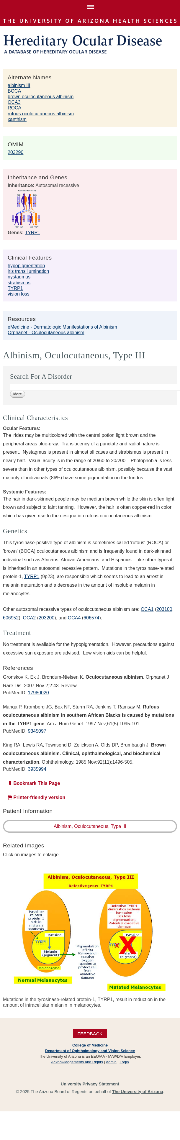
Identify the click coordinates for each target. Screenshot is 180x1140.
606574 (91, 617)
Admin (111, 1062)
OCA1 (147, 609)
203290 (15, 152)
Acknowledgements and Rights (77, 1062)
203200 (46, 617)
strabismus (19, 282)
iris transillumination (28, 271)
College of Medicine (90, 1045)
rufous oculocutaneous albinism (41, 113)
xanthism (17, 119)
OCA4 (74, 617)
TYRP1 (32, 232)
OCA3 (14, 102)
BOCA (14, 91)
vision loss (19, 293)
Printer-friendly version (39, 797)
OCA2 (29, 617)
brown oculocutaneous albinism (40, 96)
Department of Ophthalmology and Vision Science (90, 1051)
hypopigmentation (26, 265)
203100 (164, 609)
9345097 (37, 731)
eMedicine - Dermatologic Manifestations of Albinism (62, 326)
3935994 (37, 769)
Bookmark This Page (36, 783)
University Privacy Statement (90, 1084)
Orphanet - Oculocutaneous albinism (46, 332)
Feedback (89, 1033)
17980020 (38, 692)
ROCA (14, 107)
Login (124, 1062)
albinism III (19, 85)
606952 (11, 617)
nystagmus (19, 276)
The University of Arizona (137, 1091)
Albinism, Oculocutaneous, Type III (90, 826)
